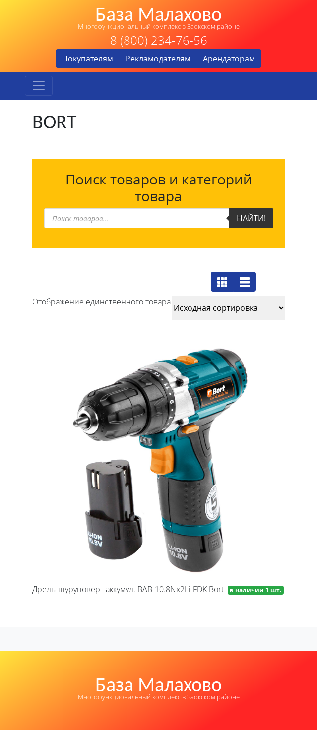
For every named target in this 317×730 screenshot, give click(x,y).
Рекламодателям (158, 58)
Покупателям (87, 58)
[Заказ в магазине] (228, 308)
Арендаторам (229, 58)
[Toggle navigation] (39, 86)
